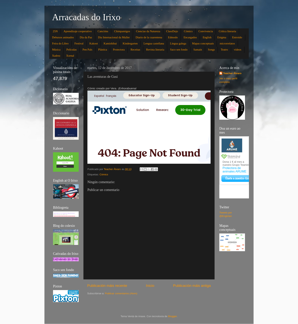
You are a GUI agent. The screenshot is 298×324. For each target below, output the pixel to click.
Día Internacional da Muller (114, 37)
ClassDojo (172, 31)
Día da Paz (86, 37)
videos (237, 49)
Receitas (135, 49)
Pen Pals (87, 49)
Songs (211, 49)
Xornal (70, 55)
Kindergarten (130, 43)
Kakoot (93, 43)
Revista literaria (155, 49)
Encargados (190, 37)
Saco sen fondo (179, 49)
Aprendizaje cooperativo (78, 31)
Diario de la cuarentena (149, 37)
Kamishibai (110, 43)
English (207, 37)
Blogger (172, 316)
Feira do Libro (60, 43)
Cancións (102, 31)
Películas (71, 49)
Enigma (221, 37)
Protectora (119, 49)
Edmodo (173, 37)
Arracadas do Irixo (86, 17)
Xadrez (56, 55)
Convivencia (205, 31)
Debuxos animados (63, 37)
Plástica (102, 49)
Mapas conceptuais (203, 43)
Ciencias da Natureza (148, 31)
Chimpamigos (122, 31)
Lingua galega (178, 43)
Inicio (150, 286)
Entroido (237, 37)
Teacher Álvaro (232, 73)
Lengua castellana (153, 43)
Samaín (197, 49)
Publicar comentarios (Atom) (121, 293)
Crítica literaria (227, 31)
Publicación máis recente (107, 286)
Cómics (188, 31)
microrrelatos (227, 43)
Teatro (224, 49)
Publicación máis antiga (192, 286)
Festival (79, 43)
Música (56, 49)
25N (55, 31)
